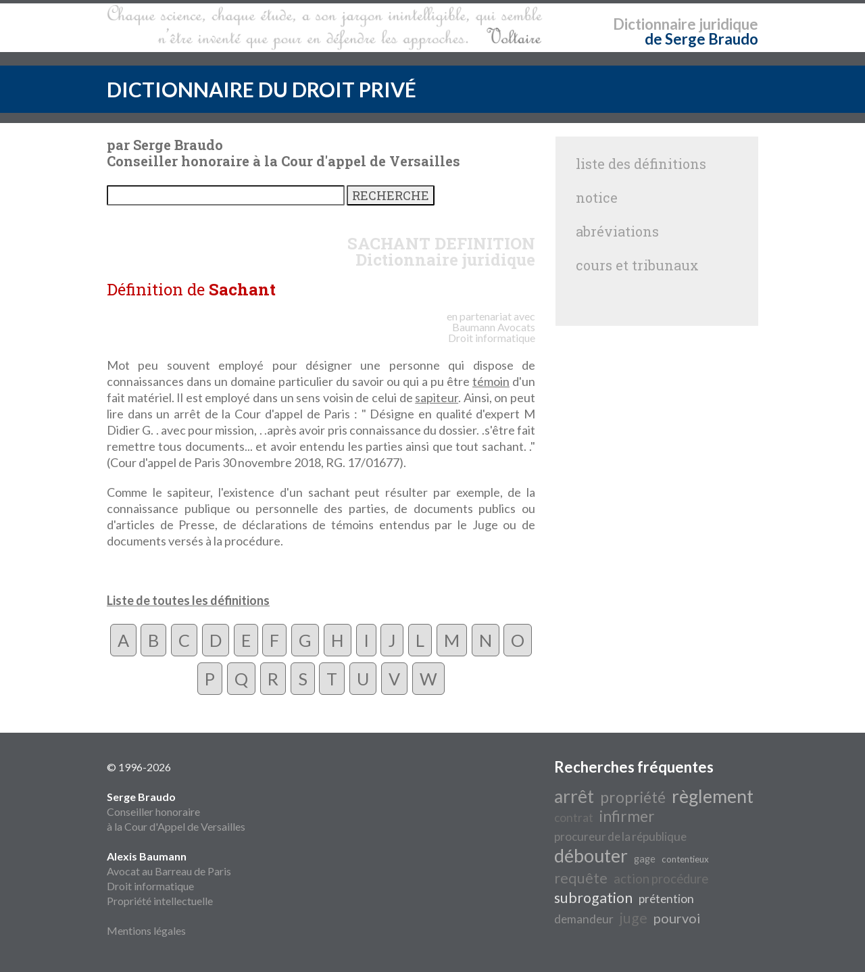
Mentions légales (146, 930)
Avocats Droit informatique (491, 332)
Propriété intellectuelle (160, 900)
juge (633, 918)
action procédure (661, 878)
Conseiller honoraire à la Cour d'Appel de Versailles (176, 811)
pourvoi (677, 918)
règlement (712, 796)
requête (581, 878)
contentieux (685, 859)
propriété (633, 797)
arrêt (574, 796)
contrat (573, 817)
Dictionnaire (654, 24)
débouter (591, 856)
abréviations (617, 231)
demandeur (584, 919)
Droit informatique (150, 885)
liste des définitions (641, 163)
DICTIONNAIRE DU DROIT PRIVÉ (261, 89)
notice (597, 197)
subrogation (593, 897)
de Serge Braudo (701, 39)
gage (645, 859)
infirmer (627, 816)
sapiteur (436, 397)
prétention (666, 899)
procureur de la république (620, 836)
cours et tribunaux (637, 265)
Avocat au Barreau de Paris (169, 871)
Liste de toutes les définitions (188, 600)
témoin (491, 381)
